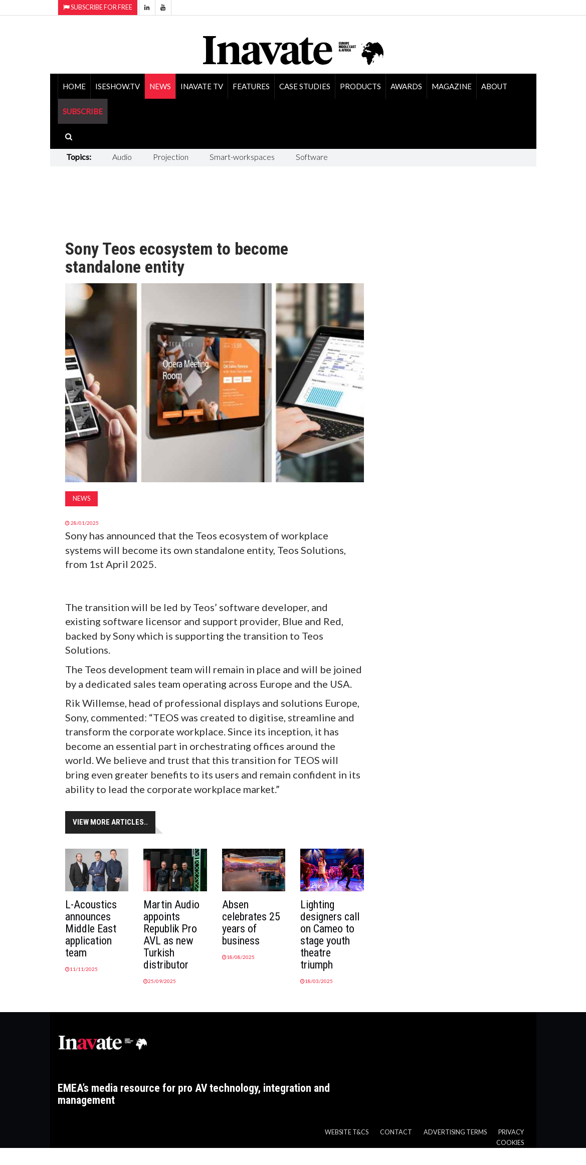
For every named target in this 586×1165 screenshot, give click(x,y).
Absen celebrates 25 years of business (251, 922)
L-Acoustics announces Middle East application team (91, 928)
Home (74, 86)
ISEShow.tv (117, 86)
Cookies (510, 1142)
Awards (406, 86)
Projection (170, 156)
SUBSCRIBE (83, 111)
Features (251, 86)
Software (312, 156)
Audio (122, 156)
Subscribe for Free (97, 7)
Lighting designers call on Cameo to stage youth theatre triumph (329, 934)
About (494, 86)
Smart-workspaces (242, 156)
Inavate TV (201, 86)
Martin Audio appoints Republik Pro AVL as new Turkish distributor (171, 934)
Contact (396, 1132)
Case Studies (304, 86)
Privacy (511, 1132)
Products (360, 86)
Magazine (452, 86)
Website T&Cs (346, 1132)
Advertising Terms (455, 1132)
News (160, 86)
